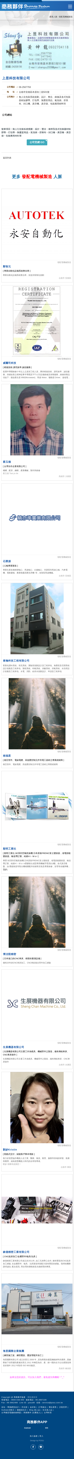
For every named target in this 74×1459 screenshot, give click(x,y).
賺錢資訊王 (22, 1410)
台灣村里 (48, 1413)
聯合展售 (53, 1407)
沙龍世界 (63, 1407)
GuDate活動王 (7, 1410)
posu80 (31, 1403)
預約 (5, 869)
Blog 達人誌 (34, 1410)
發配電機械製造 (66, 17)
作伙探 (24, 1407)
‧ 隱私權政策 (31, 1397)
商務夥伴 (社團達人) (32, 1413)
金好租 (33, 1407)
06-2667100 (41, 1400)
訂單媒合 (42, 1407)
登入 (41, 1436)
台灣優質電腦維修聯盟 (11, 1413)
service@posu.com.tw (52, 1403)
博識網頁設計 (13, 1407)
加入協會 (34, 1436)
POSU (41, 1440)
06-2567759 (25, 87)
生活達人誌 (47, 1410)
